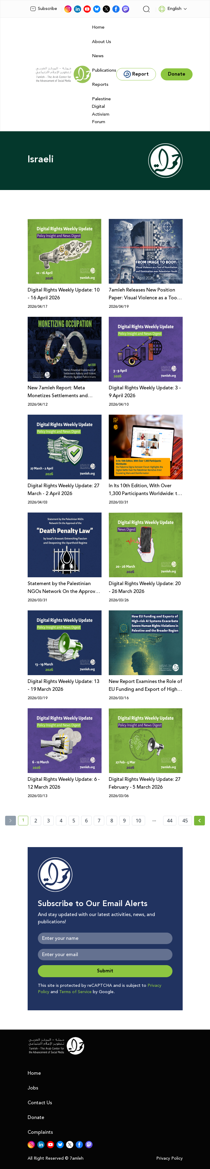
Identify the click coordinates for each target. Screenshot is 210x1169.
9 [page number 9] (124, 820)
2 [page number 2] (35, 820)
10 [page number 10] (138, 820)
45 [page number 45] (185, 820)
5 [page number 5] (73, 820)
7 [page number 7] (99, 820)
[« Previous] (10, 820)
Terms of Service (75, 992)
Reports (100, 84)
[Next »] (199, 820)
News (98, 55)
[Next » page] (199, 820)
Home (98, 27)
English (169, 9)
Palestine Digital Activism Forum (101, 110)
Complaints (40, 1132)
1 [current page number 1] (25, 821)
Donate (36, 1117)
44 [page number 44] (169, 820)
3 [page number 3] (48, 820)
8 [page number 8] (111, 820)
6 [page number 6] (86, 820)
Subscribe (43, 8)
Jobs (33, 1088)
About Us (101, 41)
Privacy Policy (169, 1158)
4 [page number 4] (61, 820)
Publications (104, 70)
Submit (105, 971)
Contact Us (40, 1102)
